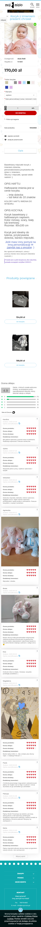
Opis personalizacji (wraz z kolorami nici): (20, 99)
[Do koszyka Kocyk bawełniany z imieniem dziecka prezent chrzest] (20, 322)
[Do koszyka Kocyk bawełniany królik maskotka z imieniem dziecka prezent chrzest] (20, 365)
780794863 (20, 902)
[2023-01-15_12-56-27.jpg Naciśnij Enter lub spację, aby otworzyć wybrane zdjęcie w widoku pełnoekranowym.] (20, 38)
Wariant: (8, 92)
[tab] (20, 150)
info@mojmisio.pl (20, 905)
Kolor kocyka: (10, 79)
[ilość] (17, 108)
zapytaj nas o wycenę (19, 247)
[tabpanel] (20, 214)
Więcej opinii (20, 856)
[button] (20, 136)
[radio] (6, 82)
